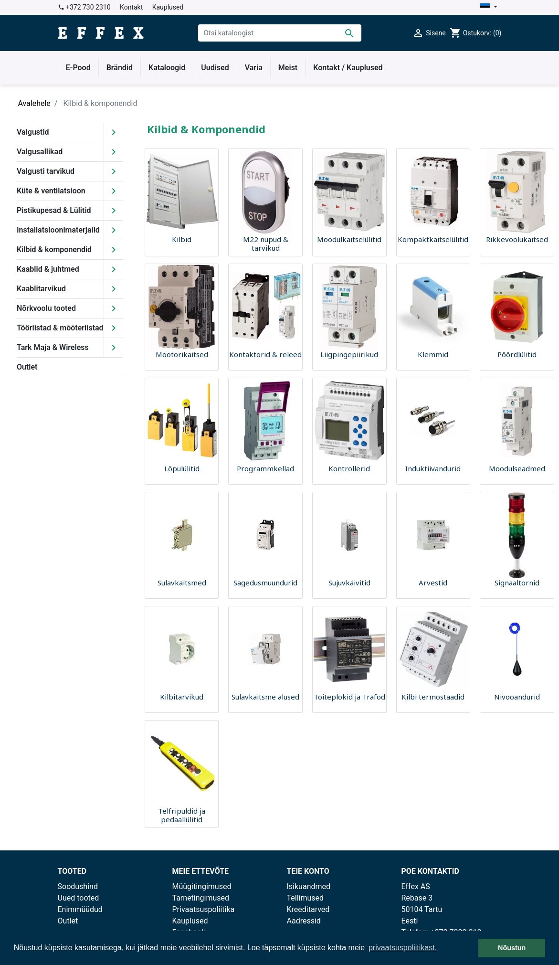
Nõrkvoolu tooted (46, 308)
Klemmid (433, 354)
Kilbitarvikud (181, 696)
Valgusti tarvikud (45, 171)
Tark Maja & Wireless (53, 347)
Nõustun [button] (512, 948)
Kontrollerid (349, 468)
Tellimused (305, 897)
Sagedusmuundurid (265, 582)
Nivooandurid (517, 696)
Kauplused (168, 7)
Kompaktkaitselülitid (433, 239)
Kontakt (131, 7)
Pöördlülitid (517, 354)
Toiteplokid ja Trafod (349, 696)
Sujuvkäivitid (349, 582)
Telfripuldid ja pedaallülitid (181, 815)
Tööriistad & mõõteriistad (60, 327)
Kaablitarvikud (41, 288)
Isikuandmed (309, 886)
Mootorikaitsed (182, 354)
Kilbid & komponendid (54, 249)
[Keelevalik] (488, 7)
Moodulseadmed (517, 468)
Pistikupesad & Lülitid (54, 210)
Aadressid (304, 920)
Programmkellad (265, 468)
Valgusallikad (40, 151)
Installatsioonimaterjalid (58, 229)
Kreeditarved (308, 909)
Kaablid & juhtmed (48, 269)
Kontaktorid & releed (265, 354)
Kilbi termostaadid (432, 696)
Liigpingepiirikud (349, 354)
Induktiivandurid (433, 468)
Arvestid (433, 582)
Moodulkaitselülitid (349, 239)
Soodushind (78, 886)
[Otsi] (279, 33)
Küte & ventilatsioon (51, 190)
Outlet (27, 366)
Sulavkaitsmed (182, 582)
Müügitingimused (202, 886)
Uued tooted (78, 897)
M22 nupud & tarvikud (265, 243)
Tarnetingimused (201, 897)
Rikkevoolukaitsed (517, 239)
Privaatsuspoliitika (203, 909)
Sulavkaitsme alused (265, 696)
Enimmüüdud (80, 909)
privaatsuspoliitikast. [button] (403, 948)
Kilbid (181, 239)
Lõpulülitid (182, 468)
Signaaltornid (517, 582)
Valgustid (33, 132)
